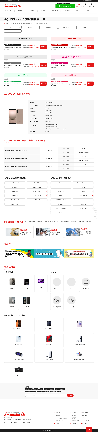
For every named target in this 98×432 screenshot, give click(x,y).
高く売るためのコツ (61, 415)
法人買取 (43, 10)
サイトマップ (85, 420)
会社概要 (84, 415)
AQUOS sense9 (37, 187)
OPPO (83, 191)
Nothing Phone (83, 208)
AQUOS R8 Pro (37, 195)
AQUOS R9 (15, 191)
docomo (30, 27)
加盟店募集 (85, 412)
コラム (57, 423)
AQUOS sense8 (37, 191)
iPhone (60, 182)
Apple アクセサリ (49, 389)
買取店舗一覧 (55, 10)
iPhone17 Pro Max (55, 391)
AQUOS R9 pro (14, 187)
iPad (41, 389)
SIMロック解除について (62, 418)
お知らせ (78, 10)
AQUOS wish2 (15, 204)
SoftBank (48, 27)
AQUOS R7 (37, 199)
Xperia (60, 187)
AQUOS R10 (37, 182)
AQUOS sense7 (15, 199)
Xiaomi (60, 195)
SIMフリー (12, 27)
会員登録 (91, 6)
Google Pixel (61, 191)
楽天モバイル (66, 27)
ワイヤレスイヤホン (30, 391)
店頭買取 (32, 10)
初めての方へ (8, 10)
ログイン (85, 6)
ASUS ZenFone (83, 195)
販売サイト (7, 422)
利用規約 (84, 423)
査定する (43, 46)
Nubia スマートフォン (61, 208)
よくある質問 (66, 10)
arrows (83, 199)
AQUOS (83, 187)
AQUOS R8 (15, 195)
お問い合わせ (89, 10)
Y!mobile (12, 30)
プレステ (46, 391)
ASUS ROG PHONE (61, 199)
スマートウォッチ (60, 389)
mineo (84, 27)
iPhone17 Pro (28, 389)
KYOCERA (83, 204)
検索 (71, 395)
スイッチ (39, 391)
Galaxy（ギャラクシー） (83, 182)
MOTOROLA (61, 204)
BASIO (60, 212)
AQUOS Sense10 (15, 182)
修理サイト (16, 422)
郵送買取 (20, 10)
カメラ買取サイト (27, 422)
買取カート (79, 6)
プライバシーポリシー (88, 418)
